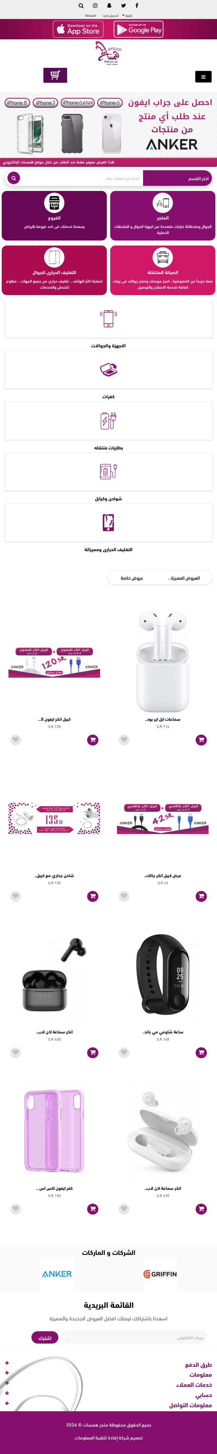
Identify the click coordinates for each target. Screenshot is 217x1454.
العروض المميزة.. (184, 577)
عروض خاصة (132, 577)
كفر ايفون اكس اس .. (54, 1187)
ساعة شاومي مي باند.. (162, 1031)
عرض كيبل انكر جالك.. (162, 875)
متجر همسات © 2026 (87, 1424)
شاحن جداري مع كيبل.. (54, 875)
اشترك (45, 1337)
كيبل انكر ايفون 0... (54, 718)
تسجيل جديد (110, 15)
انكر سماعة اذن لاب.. (54, 1031)
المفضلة (90, 15)
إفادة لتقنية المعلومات (96, 1437)
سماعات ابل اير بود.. (162, 718)
